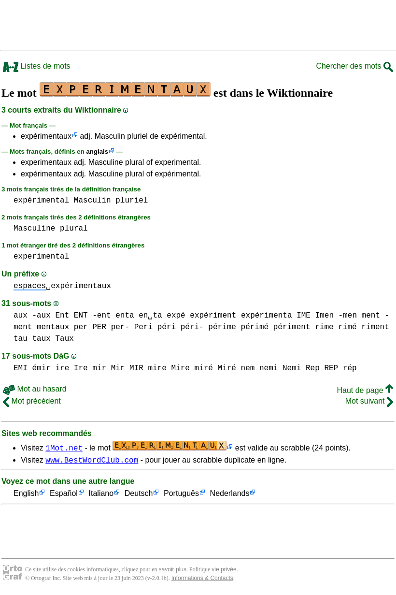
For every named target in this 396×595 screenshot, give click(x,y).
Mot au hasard (35, 389)
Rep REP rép (331, 368)
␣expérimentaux (62, 286)
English (26, 495)
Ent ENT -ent (83, 315)
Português (181, 495)
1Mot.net (64, 447)
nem (247, 368)
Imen (324, 315)
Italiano (101, 495)
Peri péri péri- (169, 327)
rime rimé (335, 327)
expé (176, 315)
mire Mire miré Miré (192, 368)
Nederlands (230, 495)
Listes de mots (37, 66)
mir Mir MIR (117, 368)
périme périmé (238, 327)
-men (348, 315)
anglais (97, 151)
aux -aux (32, 315)
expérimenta (266, 315)
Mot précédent (32, 401)
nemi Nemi (280, 368)
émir (41, 368)
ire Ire (71, 368)
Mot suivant (369, 401)
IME (304, 315)
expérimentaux (46, 136)
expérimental (41, 200)
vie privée (224, 570)
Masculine (34, 228)
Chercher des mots (354, 66)
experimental (41, 256)
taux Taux (52, 339)
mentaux (53, 327)
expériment (213, 315)
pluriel (131, 200)
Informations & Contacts (202, 579)
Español (64, 495)
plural (74, 228)
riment (375, 327)
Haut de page (365, 390)
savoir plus (172, 570)
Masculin (92, 200)
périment (292, 327)
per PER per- (101, 327)
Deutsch (139, 495)
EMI (21, 368)
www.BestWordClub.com (91, 461)
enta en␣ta (138, 315)
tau (21, 339)
